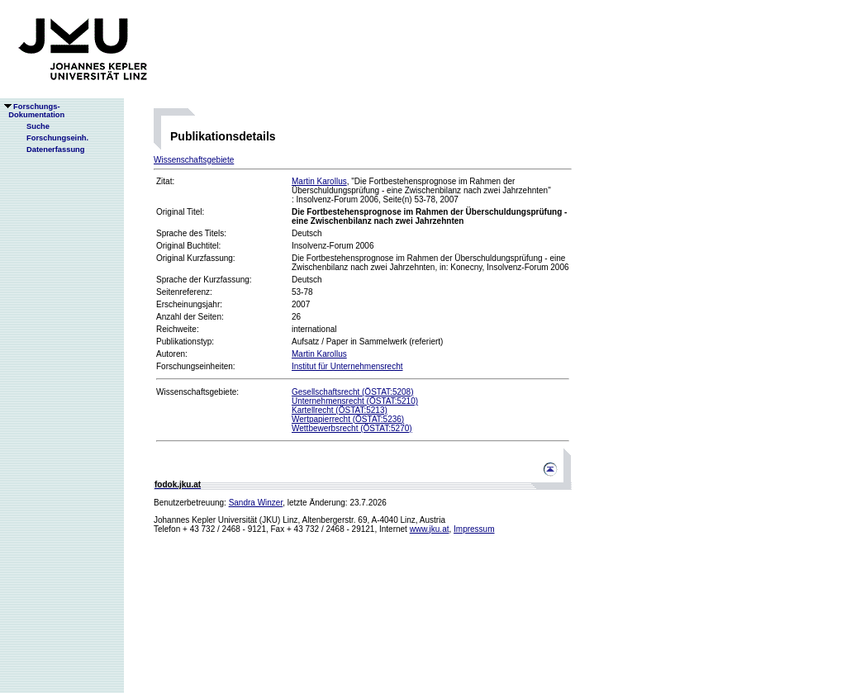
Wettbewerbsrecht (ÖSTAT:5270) (352, 428)
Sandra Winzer (256, 502)
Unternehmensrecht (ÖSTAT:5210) (355, 401)
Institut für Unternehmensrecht (347, 366)
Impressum (474, 529)
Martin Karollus (319, 181)
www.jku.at (429, 529)
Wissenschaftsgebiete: (197, 391)
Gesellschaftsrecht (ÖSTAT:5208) (352, 391)
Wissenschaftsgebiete (194, 159)
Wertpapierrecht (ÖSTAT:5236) (348, 419)
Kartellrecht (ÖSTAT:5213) (339, 410)
